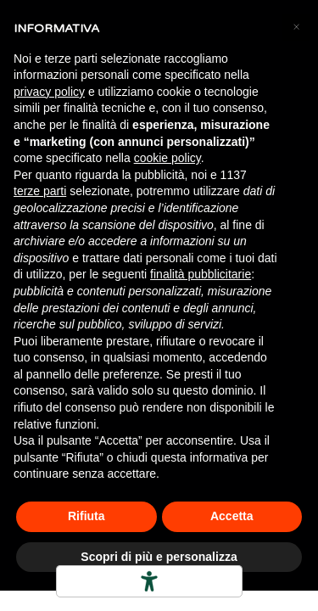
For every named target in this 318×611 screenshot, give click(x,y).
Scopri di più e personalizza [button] (159, 556)
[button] (296, 27)
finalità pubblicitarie (200, 274)
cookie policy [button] (167, 158)
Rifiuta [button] (86, 516)
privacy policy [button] (49, 91)
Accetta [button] (232, 516)
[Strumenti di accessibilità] (149, 581)
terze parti (40, 191)
